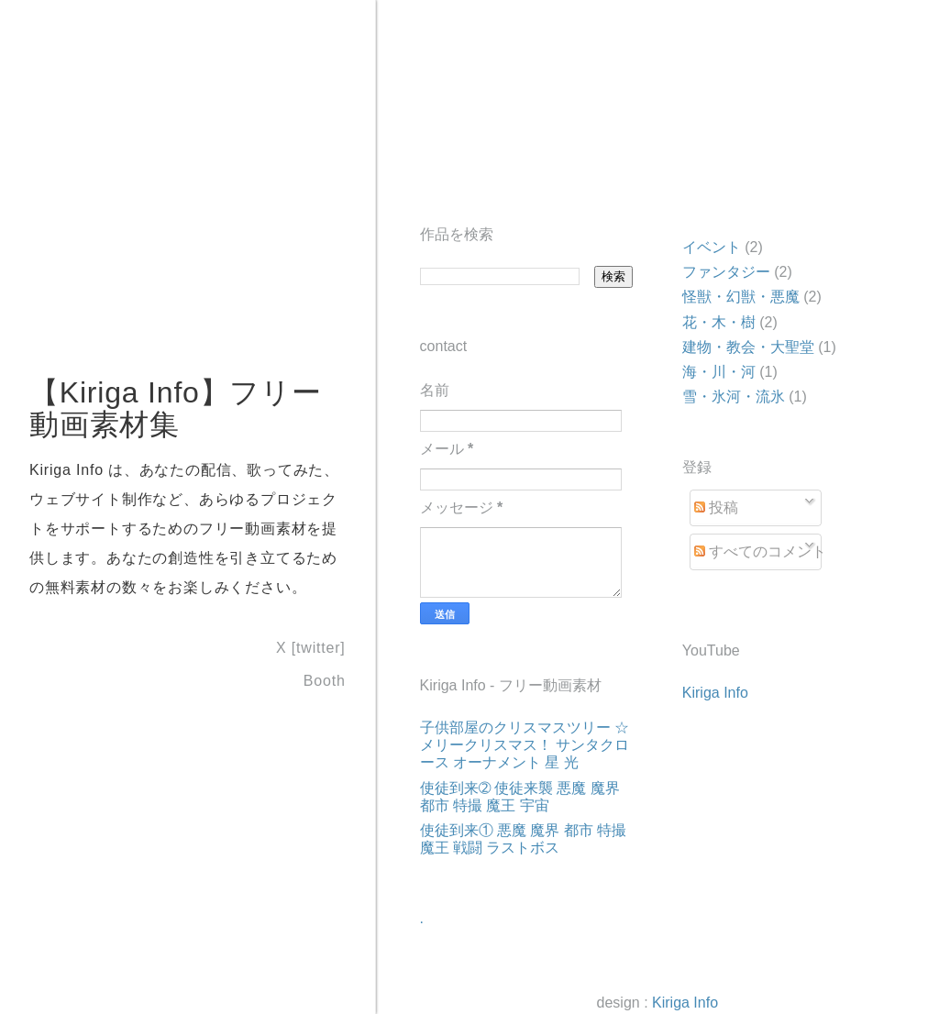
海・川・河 (719, 372)
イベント (711, 247)
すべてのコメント (760, 551)
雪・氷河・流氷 (733, 396)
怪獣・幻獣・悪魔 (741, 296)
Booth (325, 680)
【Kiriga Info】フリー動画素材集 (175, 408)
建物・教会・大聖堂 (748, 347)
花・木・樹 (719, 322)
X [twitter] (310, 648)
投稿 (716, 507)
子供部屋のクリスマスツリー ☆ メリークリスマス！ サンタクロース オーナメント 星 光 (524, 745)
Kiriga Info (715, 692)
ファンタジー (726, 272)
